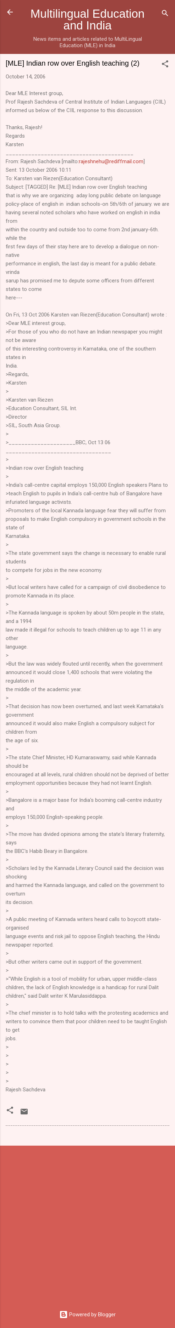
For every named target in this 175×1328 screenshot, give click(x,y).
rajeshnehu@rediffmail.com (111, 161)
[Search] (165, 14)
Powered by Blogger (87, 1314)
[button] (165, 65)
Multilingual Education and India (87, 19)
